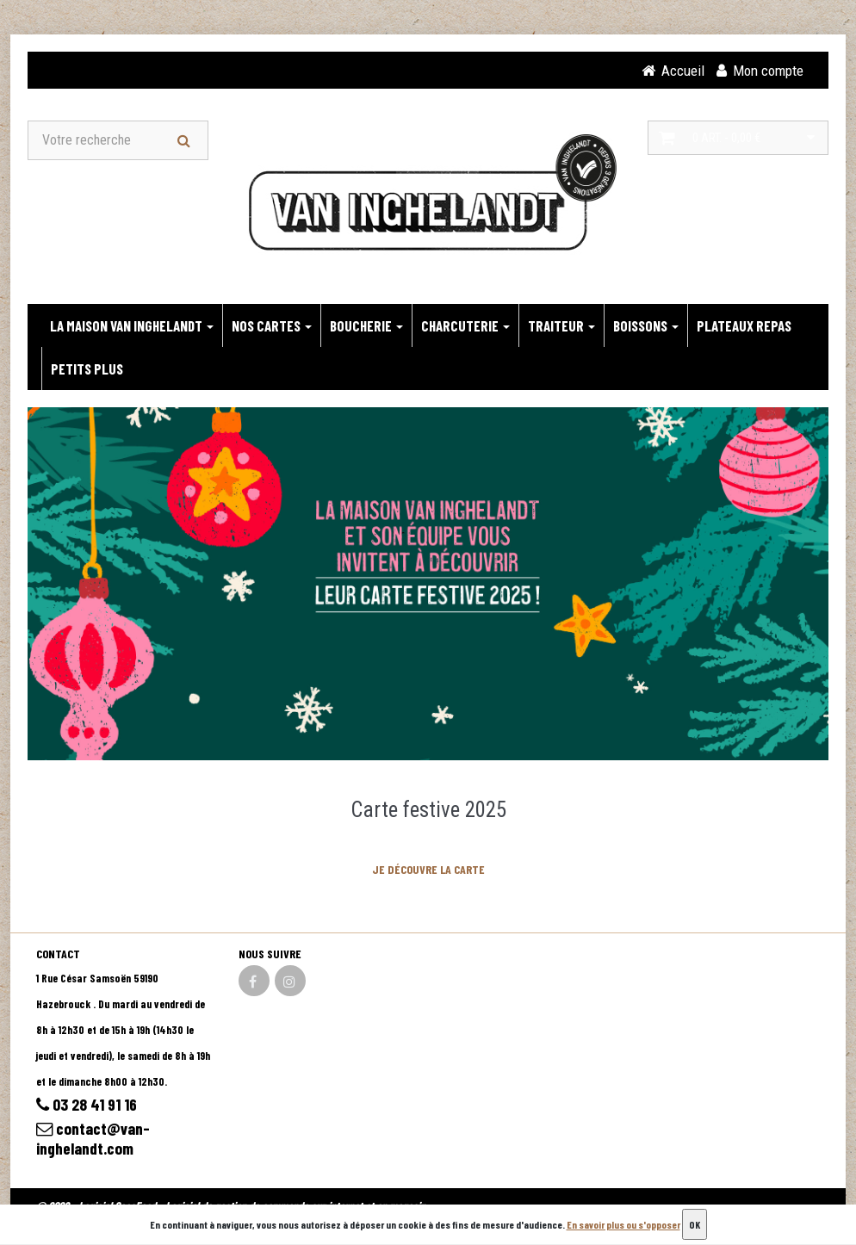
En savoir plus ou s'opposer (623, 1224)
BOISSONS (646, 326)
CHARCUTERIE (465, 326)
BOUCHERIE (366, 326)
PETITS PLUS (87, 369)
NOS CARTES (272, 326)
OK (694, 1224)
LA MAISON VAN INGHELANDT (132, 326)
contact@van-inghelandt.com (94, 1141)
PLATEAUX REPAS (744, 326)
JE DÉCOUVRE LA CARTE (428, 871)
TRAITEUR (561, 326)
